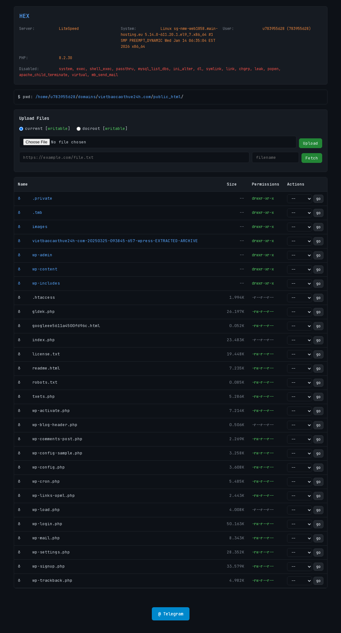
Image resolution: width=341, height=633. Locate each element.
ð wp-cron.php (39, 481)
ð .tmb (30, 212)
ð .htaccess (36, 297)
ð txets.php (36, 396)
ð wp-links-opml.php (46, 495)
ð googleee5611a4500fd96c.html (59, 325)
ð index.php (36, 339)
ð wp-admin (35, 255)
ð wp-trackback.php (45, 580)
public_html (167, 96)
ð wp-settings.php (44, 552)
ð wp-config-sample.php (50, 453)
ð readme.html (39, 368)
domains (87, 96)
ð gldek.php (36, 311)
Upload (310, 143)
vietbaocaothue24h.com (124, 96)
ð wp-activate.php (44, 410)
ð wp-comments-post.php (50, 438)
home (43, 96)
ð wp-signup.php (41, 566)
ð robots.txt (37, 382)
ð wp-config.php (41, 467)
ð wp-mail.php (39, 538)
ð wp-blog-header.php (47, 424)
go (318, 198)
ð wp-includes (39, 283)
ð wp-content (37, 269)
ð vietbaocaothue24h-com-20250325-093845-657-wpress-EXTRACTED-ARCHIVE (108, 240)
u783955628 (63, 96)
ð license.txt (39, 354)
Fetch (312, 158)
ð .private (35, 198)
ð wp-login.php (40, 523)
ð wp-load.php (39, 509)
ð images (32, 226)
